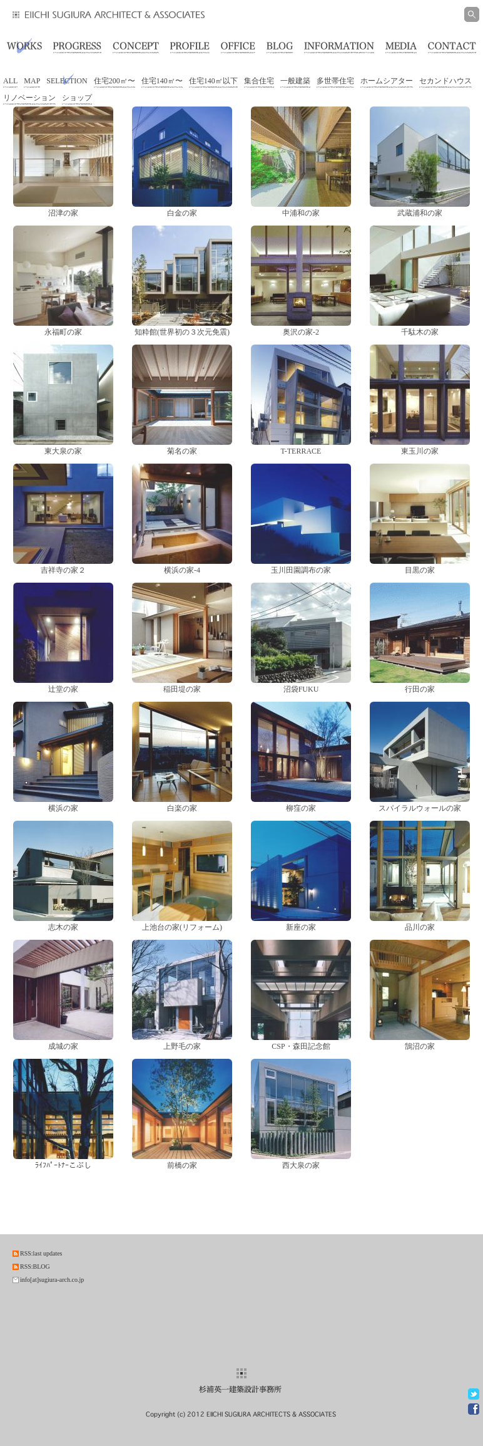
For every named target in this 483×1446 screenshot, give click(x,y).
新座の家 (301, 927)
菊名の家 (182, 451)
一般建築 (295, 80)
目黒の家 (420, 570)
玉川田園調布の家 (301, 570)
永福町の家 (63, 332)
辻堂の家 (63, 689)
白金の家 (182, 213)
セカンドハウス (445, 80)
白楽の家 (182, 808)
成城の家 (63, 1046)
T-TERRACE (301, 451)
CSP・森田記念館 (301, 1046)
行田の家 (420, 689)
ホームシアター (386, 80)
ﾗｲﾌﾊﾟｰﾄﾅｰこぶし (63, 1165)
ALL (10, 80)
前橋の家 (182, 1165)
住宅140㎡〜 (162, 80)
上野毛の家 (182, 1046)
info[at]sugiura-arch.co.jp (52, 1279)
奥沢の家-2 (301, 332)
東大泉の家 (63, 451)
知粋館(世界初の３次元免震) (182, 332)
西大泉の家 (301, 1165)
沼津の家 (63, 213)
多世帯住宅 (335, 80)
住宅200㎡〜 (114, 80)
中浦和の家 (301, 213)
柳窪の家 (301, 808)
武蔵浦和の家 (419, 213)
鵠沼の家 (420, 1046)
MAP (32, 80)
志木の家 (63, 927)
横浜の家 (63, 808)
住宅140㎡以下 (213, 80)
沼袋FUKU (301, 689)
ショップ (77, 97)
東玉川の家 (420, 451)
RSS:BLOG (35, 1266)
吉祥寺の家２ (63, 570)
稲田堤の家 (182, 689)
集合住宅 (259, 80)
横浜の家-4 (182, 570)
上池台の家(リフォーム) (182, 927)
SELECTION (66, 80)
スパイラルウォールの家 (420, 808)
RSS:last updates (41, 1253)
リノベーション (29, 97)
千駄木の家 (420, 332)
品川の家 (420, 927)
